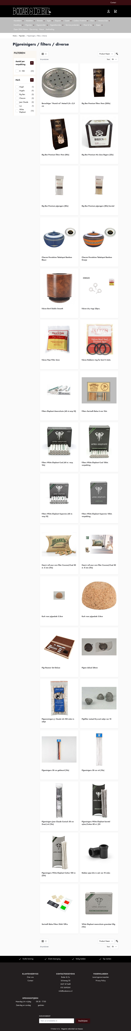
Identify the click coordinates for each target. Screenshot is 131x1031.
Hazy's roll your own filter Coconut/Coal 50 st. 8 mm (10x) (99, 566)
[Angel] (25, 86)
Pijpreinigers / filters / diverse (37, 36)
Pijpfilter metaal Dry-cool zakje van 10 (96, 719)
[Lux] (25, 105)
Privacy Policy (101, 980)
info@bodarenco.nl (65, 991)
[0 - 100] (25, 71)
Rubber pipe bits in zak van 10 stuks (96, 873)
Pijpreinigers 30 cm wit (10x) (93, 770)
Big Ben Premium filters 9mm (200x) (96, 103)
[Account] (108, 11)
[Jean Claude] (25, 102)
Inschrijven (83, 1020)
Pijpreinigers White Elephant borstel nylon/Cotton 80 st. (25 (96, 822)
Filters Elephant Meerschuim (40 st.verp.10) (59, 411)
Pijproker (22, 36)
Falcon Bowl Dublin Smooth (52, 308)
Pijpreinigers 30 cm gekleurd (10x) (55, 770)
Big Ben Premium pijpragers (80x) (55, 206)
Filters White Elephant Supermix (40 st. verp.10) (57, 515)
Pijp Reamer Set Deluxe (51, 667)
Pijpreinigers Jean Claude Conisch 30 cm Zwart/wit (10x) (58, 822)
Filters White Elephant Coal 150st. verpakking (95, 463)
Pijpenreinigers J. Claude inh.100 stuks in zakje (58, 720)
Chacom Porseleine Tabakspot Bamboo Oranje (97, 258)
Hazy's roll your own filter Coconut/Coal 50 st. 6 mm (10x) (59, 566)
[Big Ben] (25, 94)
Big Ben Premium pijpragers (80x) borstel (98, 206)
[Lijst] (45, 54)
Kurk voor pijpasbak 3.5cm (52, 616)
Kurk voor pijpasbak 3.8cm (92, 616)
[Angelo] (25, 90)
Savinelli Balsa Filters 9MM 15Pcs (55, 924)
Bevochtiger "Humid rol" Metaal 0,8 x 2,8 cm (58, 104)
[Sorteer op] (106, 54)
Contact (113, 2)
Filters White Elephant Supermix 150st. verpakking (97, 515)
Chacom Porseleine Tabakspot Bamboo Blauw (57, 258)
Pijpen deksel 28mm (90, 667)
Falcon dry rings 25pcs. (91, 308)
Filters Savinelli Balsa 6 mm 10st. (94, 411)
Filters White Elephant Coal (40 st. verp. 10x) (57, 463)
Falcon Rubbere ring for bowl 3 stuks (96, 360)
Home (15, 36)
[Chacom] (25, 98)
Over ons (30, 977)
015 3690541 (66, 987)
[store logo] (32, 11)
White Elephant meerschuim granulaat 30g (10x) (98, 925)
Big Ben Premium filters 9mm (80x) (55, 154)
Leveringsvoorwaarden (101, 977)
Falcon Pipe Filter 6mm (51, 360)
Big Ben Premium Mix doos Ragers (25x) (97, 154)
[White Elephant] (25, 110)
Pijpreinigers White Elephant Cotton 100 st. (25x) (59, 874)
